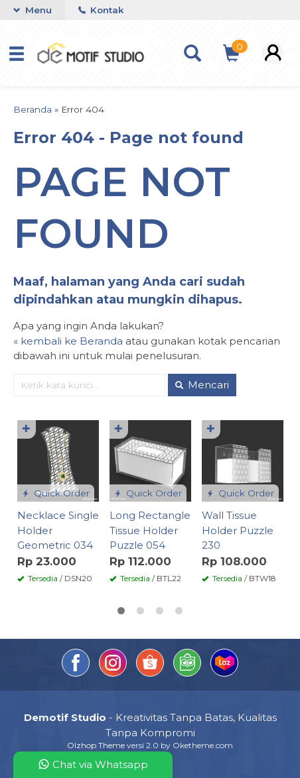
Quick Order (56, 493)
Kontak (100, 10)
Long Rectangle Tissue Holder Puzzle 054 (150, 530)
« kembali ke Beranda (68, 341)
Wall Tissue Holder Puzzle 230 (237, 530)
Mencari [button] (202, 384)
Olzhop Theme (96, 745)
